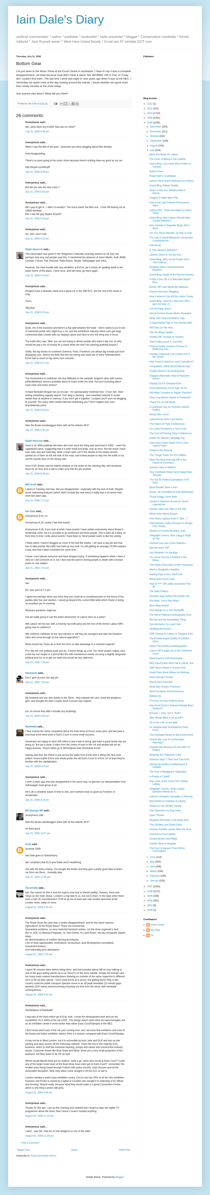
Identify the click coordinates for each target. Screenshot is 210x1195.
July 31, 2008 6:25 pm (37, 312)
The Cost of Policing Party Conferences (170, 433)
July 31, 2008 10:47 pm (37, 833)
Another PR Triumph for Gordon (166, 337)
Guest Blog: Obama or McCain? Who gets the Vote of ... (169, 302)
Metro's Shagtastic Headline (164, 569)
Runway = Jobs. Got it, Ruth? (165, 713)
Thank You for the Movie (162, 402)
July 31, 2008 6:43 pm (37, 473)
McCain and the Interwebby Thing (167, 619)
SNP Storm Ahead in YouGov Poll (167, 667)
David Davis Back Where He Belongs (169, 672)
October (154, 136)
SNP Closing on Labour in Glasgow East (171, 633)
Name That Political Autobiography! (168, 646)
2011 (150, 108)
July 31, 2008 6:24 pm (37, 275)
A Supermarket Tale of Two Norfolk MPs (170, 322)
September (156, 140)
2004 (150, 900)
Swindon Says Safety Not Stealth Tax (169, 596)
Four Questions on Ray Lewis (165, 810)
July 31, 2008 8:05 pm (37, 716)
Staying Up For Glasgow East (165, 383)
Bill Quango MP (34, 810)
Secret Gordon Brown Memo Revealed (170, 313)
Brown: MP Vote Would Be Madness (168, 287)
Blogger (119, 1177)
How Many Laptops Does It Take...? (168, 518)
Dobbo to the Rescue (160, 450)
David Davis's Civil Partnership (165, 658)
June (153, 857)
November (156, 131)
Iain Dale (30, 511)
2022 (150, 103)
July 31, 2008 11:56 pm (37, 877)
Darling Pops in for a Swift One (166, 574)
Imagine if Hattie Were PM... (164, 197)
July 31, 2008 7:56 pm (37, 662)
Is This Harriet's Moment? (163, 250)
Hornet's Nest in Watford (162, 467)
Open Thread (156, 815)
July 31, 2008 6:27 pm (37, 362)
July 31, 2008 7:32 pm (37, 567)
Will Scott (30, 484)
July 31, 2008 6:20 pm (37, 238)
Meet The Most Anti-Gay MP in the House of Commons (167, 461)
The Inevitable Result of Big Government (171, 734)
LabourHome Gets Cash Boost (165, 419)
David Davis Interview (161, 681)
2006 (150, 891)
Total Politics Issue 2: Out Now (165, 341)
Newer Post (23, 1149)
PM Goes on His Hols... (162, 327)
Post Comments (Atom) (43, 1155)
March (154, 871)
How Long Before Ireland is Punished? (170, 397)
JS (151, 935)
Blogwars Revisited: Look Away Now (169, 820)
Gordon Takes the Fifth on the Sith (167, 509)
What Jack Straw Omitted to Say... (167, 318)
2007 (150, 886)
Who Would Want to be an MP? (166, 717)
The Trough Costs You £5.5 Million (167, 455)
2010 (150, 113)
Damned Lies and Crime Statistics (167, 543)
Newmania (31, 673)
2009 (150, 117)
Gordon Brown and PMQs (163, 838)
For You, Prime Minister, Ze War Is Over (170, 233)
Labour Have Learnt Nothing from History (171, 180)
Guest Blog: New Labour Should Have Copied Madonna (169, 219)
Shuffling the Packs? (160, 629)
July (152, 150)
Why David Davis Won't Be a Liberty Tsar (171, 663)
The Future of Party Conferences (167, 423)
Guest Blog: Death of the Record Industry (171, 274)
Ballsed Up (155, 696)
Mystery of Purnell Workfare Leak (167, 530)
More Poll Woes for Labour (163, 154)
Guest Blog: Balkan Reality (163, 185)
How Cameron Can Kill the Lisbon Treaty (171, 296)
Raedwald (31, 726)
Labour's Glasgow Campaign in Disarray (171, 796)
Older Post (124, 1149)
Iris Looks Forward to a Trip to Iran (167, 428)
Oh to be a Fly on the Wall (163, 722)
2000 (150, 910)
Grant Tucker (157, 924)
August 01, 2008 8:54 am (38, 994)
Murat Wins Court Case (162, 579)
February (155, 875)
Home (74, 1149)
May (152, 861)
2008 (150, 122)
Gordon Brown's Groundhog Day (167, 371)
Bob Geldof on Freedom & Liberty (167, 801)
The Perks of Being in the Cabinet (167, 159)
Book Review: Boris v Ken (163, 487)
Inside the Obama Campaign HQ (167, 438)
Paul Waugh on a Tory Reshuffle (166, 610)
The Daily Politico (158, 591)
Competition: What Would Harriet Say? (170, 366)
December (156, 126)
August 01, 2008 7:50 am (38, 954)
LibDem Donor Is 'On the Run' (165, 254)
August (154, 145)
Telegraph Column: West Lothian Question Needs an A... (167, 790)
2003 (150, 905)
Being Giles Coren (159, 414)
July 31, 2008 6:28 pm (37, 410)
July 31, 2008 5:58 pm (37, 171)
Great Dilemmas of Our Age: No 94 (168, 388)
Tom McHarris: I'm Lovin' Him (165, 624)
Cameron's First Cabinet (162, 834)
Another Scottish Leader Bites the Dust (170, 829)
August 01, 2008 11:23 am (39, 1115)
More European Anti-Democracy (166, 691)
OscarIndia (31, 887)
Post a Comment (30, 1142)
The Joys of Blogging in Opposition (168, 771)
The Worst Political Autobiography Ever (170, 614)
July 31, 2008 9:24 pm (37, 799)
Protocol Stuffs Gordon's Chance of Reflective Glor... (168, 348)
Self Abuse (155, 245)
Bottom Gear (156, 171)
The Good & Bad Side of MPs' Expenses (171, 564)
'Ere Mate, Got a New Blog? (164, 600)
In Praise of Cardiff (159, 776)
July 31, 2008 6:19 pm (37, 218)
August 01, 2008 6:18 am (38, 907)
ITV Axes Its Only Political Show (166, 700)
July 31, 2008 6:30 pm (37, 430)
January (154, 880)
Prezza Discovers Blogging (163, 291)
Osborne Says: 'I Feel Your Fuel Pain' (169, 759)
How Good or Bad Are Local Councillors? (171, 361)
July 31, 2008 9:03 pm (37, 766)
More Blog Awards (159, 605)
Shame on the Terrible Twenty (165, 806)
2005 (150, 896)
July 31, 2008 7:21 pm (37, 500)
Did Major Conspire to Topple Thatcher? (170, 392)
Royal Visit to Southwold (162, 176)
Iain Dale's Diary (60, 19)
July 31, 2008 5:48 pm (37, 131)
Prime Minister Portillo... (162, 677)
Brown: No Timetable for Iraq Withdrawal (171, 492)
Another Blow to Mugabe (162, 843)
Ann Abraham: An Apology (163, 552)
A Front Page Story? (160, 308)
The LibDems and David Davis (165, 824)
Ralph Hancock (34, 249)
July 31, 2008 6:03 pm (37, 191)
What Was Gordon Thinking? (164, 686)
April (152, 866)
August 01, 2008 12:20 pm (39, 1135)
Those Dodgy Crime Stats (163, 496)
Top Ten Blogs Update (161, 332)
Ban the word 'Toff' (159, 547)
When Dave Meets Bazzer (163, 513)
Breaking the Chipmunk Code (165, 754)
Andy (28, 844)
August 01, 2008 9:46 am (38, 1092)
